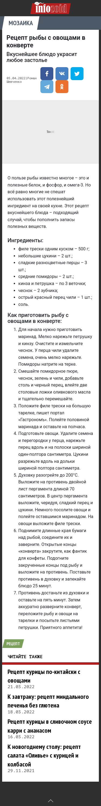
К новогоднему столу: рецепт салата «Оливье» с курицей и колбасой (44, 755)
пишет (42, 412)
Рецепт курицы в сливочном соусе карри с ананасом (50, 725)
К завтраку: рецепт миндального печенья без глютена (48, 700)
